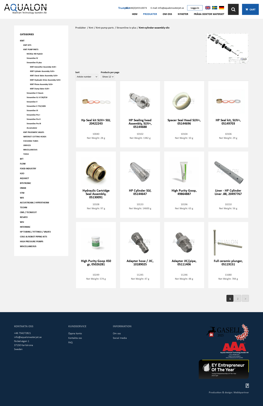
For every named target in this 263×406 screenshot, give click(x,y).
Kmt (91, 27)
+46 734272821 (22, 333)
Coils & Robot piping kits (33, 236)
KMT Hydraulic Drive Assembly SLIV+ (45, 80)
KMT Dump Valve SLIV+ (39, 88)
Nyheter (183, 14)
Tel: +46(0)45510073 (136, 7)
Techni (23, 207)
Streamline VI (32, 110)
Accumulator (32, 128)
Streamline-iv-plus (126, 27)
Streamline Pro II (33, 119)
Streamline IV (32, 58)
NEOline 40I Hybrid (34, 53)
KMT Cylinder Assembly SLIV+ (42, 71)
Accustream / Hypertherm (34, 202)
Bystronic (25, 183)
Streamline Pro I (33, 114)
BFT (21, 158)
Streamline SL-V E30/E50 (37, 97)
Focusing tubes (30, 141)
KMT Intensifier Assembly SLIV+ (43, 67)
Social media (120, 338)
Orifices (27, 145)
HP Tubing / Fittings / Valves (35, 231)
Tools (26, 154)
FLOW (23, 163)
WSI (22, 221)
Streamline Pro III (34, 123)
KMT (22, 40)
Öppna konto (75, 333)
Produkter (150, 14)
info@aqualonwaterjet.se (28, 337)
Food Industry (28, 168)
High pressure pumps (31, 241)
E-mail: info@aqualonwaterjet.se (167, 7)
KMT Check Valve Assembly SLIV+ (44, 75)
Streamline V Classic (35, 93)
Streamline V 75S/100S (36, 106)
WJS (22, 197)
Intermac (25, 226)
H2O (22, 173)
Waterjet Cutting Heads (34, 136)
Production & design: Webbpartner (229, 392)
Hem (134, 14)
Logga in (195, 7)
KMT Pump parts (30, 49)
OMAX (23, 187)
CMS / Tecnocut (28, 212)
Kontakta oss (75, 338)
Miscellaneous (30, 149)
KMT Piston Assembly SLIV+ (41, 84)
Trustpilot (124, 8)
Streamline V (32, 101)
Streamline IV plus (34, 62)
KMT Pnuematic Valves (33, 132)
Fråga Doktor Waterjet (209, 14)
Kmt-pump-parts (105, 27)
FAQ (70, 342)
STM (22, 192)
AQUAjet (24, 178)
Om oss (167, 14)
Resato (24, 217)
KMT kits (27, 45)
